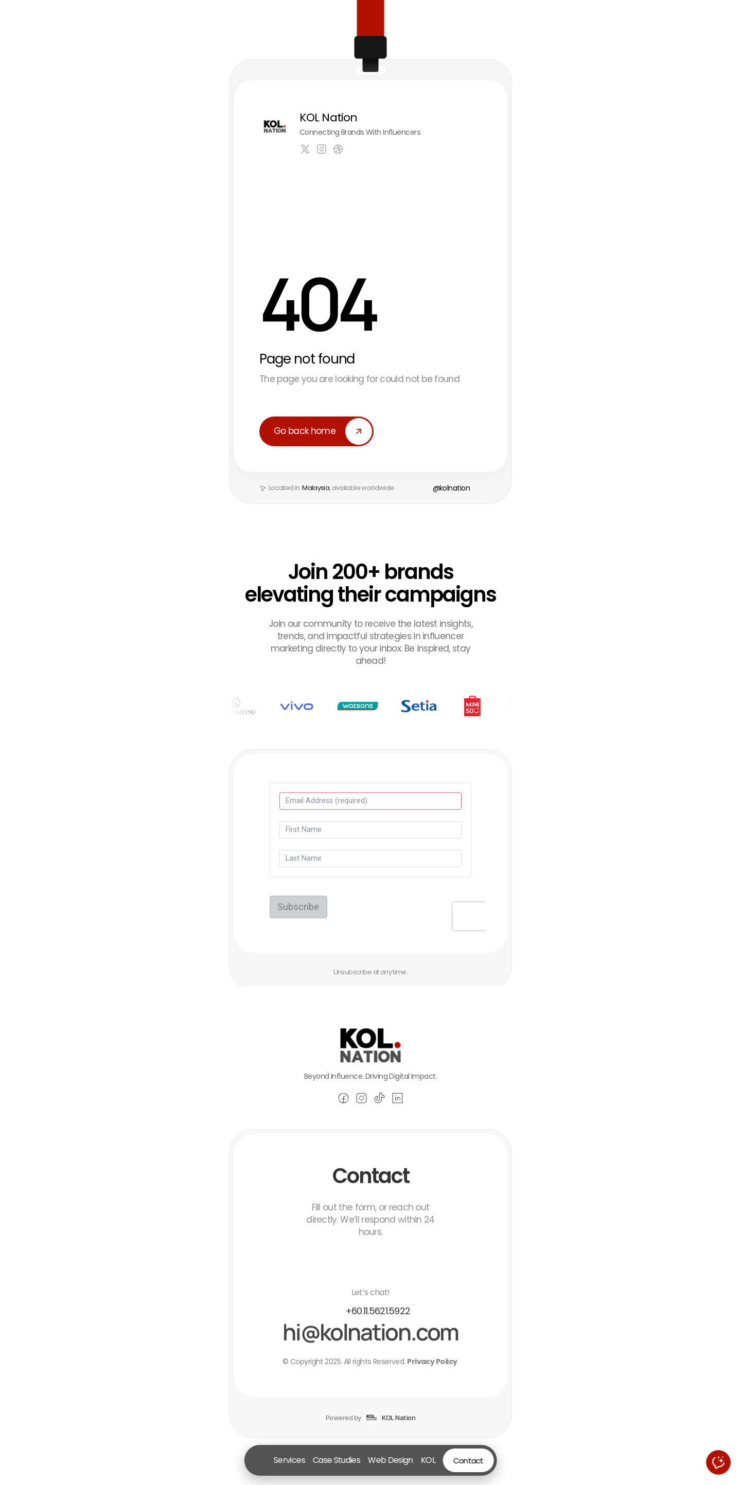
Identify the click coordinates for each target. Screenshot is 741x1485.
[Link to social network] (305, 149)
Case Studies (336, 1460)
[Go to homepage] (260, 1460)
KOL (427, 1460)
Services (289, 1460)
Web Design (390, 1460)
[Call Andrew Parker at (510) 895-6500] (370, 1324)
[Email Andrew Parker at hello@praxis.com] (370, 1345)
